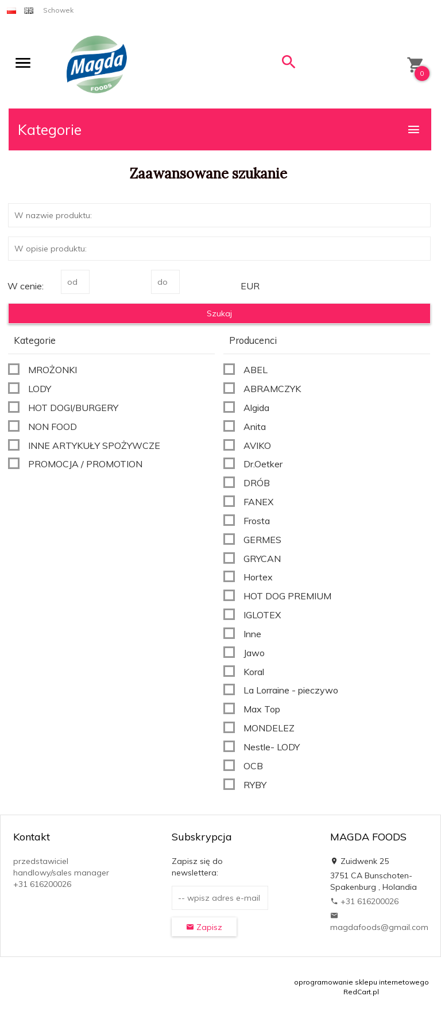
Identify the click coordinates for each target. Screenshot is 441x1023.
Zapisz (204, 927)
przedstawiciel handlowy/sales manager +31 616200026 (61, 872)
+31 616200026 (364, 901)
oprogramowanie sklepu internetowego (361, 982)
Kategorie (219, 129)
